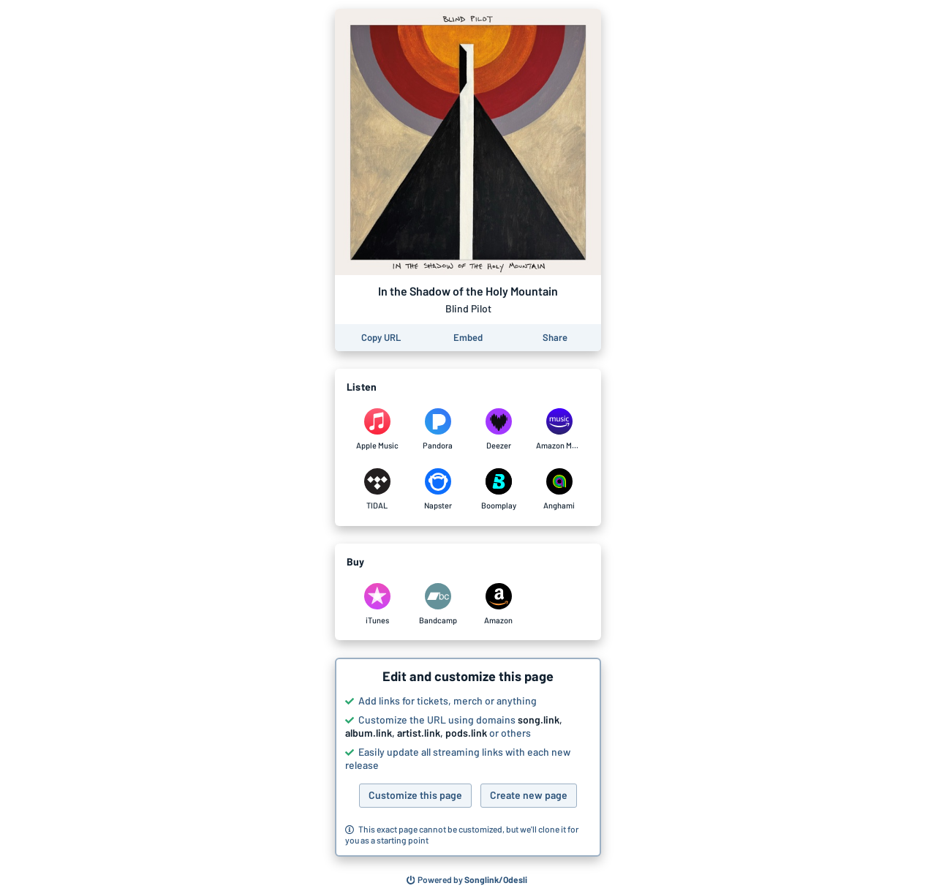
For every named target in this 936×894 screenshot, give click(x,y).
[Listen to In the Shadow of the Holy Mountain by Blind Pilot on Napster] (437, 489)
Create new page (528, 795)
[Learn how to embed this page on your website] (468, 337)
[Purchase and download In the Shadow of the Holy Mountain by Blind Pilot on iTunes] (377, 604)
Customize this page (415, 795)
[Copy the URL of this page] (381, 337)
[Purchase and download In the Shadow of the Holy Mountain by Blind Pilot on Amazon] (498, 604)
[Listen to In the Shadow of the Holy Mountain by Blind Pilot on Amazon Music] (559, 429)
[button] (468, 757)
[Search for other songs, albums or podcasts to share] (467, 880)
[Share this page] (555, 337)
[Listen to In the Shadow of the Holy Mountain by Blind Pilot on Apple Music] (377, 429)
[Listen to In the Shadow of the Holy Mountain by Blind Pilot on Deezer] (498, 429)
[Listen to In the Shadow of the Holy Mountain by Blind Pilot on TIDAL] (377, 489)
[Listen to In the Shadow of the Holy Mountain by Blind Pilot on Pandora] (437, 429)
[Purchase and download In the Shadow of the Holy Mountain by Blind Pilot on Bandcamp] (437, 604)
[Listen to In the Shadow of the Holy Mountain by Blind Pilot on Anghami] (559, 489)
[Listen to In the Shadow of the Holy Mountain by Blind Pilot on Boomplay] (498, 489)
